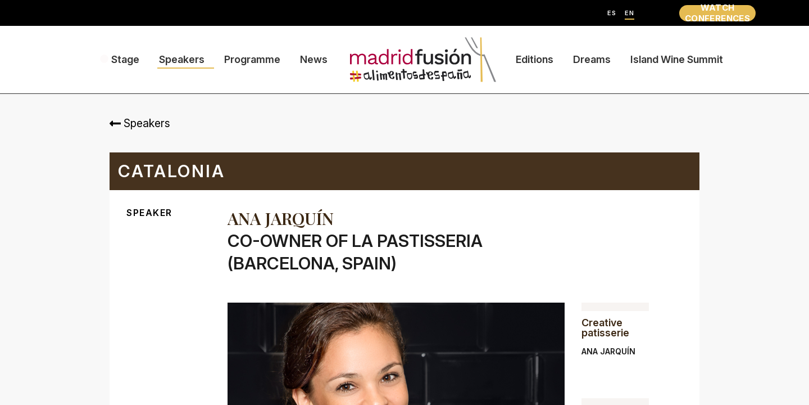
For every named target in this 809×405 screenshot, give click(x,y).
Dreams (592, 59)
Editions (534, 59)
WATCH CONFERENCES (717, 13)
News (314, 59)
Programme (252, 59)
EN (629, 13)
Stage (125, 59)
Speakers (181, 59)
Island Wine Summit (676, 59)
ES (611, 13)
